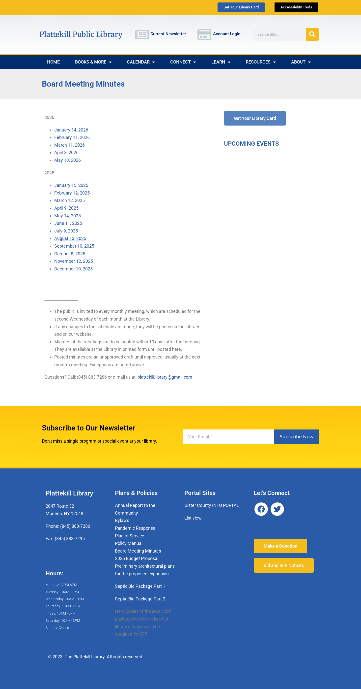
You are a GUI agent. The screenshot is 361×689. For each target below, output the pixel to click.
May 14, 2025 (67, 215)
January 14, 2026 (71, 129)
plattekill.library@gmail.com (165, 377)
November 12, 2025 (73, 261)
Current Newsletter (168, 33)
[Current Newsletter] (142, 34)
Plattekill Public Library (80, 34)
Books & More (93, 62)
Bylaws (122, 520)
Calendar (141, 62)
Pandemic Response (135, 528)
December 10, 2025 (73, 268)
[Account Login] (204, 34)
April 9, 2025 (66, 208)
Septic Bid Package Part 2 (140, 598)
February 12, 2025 (72, 193)
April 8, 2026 (66, 152)
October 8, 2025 (69, 253)
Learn (220, 62)
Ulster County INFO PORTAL (211, 505)
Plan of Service (129, 535)
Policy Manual (128, 543)
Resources (261, 62)
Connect (183, 62)
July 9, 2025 (66, 230)
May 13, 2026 (67, 160)
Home (53, 62)
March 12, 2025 (69, 200)
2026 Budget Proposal (136, 558)
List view (193, 518)
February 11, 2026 (72, 137)
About (301, 62)
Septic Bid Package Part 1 (140, 586)
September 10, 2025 (74, 246)
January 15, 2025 (72, 185)
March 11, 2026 (69, 145)
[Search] (312, 34)
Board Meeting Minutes (138, 551)
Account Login (227, 33)
